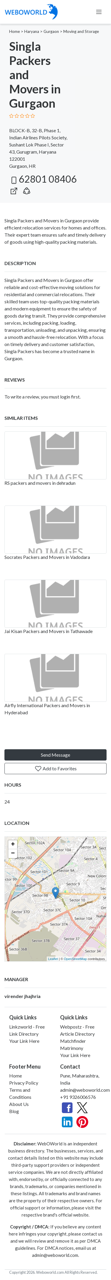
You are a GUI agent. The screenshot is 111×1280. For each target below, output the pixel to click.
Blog (14, 1111)
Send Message (55, 755)
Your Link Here (24, 1041)
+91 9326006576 (78, 1097)
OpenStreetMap (75, 959)
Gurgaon (51, 31)
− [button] (13, 853)
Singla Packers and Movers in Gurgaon (43, 280)
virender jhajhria (22, 996)
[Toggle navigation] (98, 12)
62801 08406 (43, 179)
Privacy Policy (23, 1082)
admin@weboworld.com (85, 1090)
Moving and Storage (81, 31)
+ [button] (13, 844)
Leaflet (53, 959)
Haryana (31, 31)
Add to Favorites (56, 768)
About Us (19, 1104)
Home (14, 31)
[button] (26, 189)
